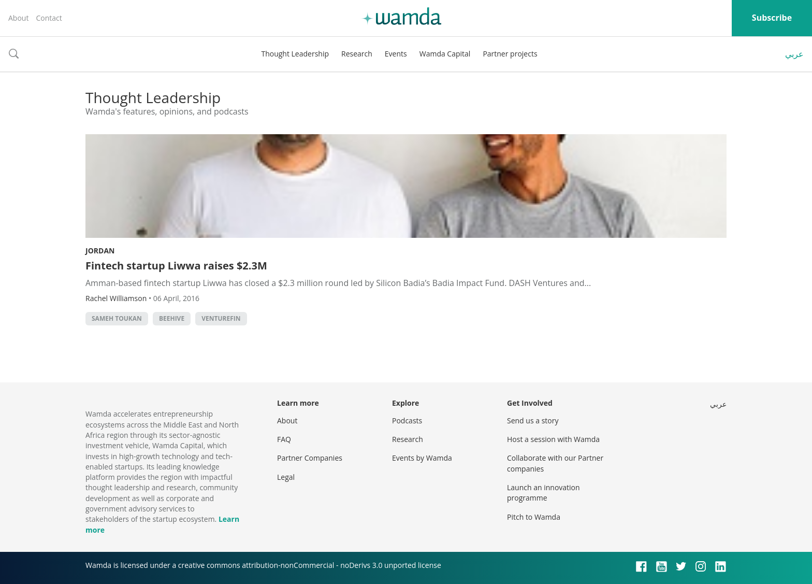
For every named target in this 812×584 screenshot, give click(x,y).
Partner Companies (309, 458)
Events (396, 54)
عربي (794, 54)
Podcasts (407, 420)
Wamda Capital (445, 54)
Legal (286, 477)
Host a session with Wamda (553, 439)
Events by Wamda (422, 458)
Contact (49, 18)
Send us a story (532, 420)
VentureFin (220, 318)
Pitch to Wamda (533, 517)
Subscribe (772, 17)
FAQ (284, 439)
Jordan (99, 250)
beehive (171, 318)
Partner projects (510, 54)
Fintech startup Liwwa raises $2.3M (176, 266)
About (18, 18)
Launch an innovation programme (543, 492)
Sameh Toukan (117, 318)
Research (356, 54)
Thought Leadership (295, 54)
